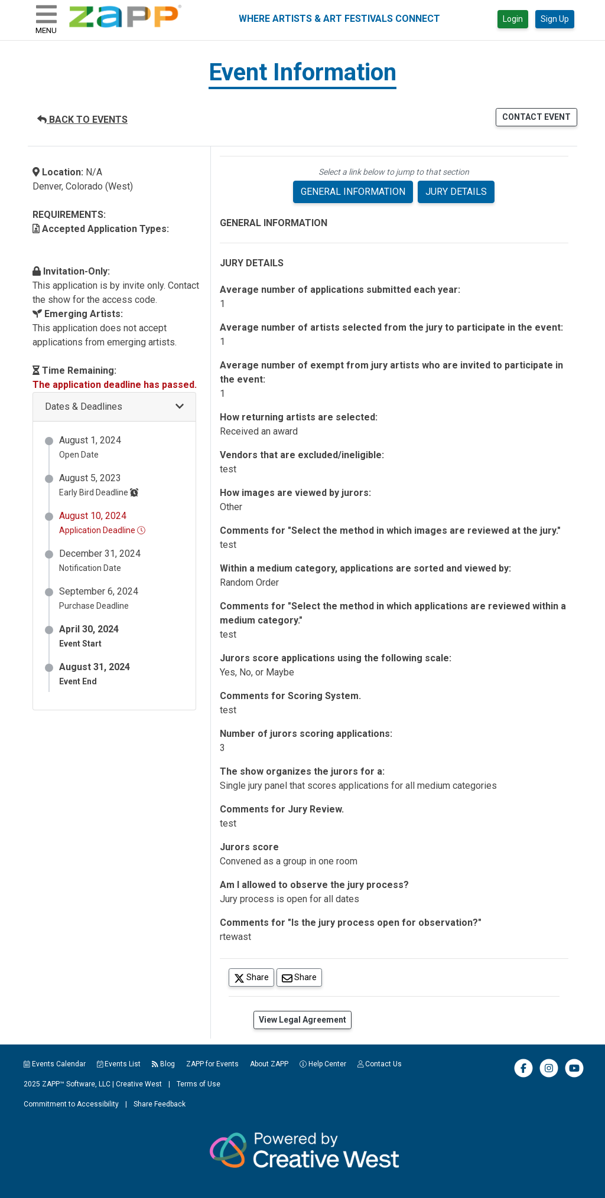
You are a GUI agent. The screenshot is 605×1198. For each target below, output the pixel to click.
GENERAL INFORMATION (353, 191)
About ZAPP (269, 1064)
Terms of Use (198, 1084)
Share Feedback (160, 1104)
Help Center (323, 1064)
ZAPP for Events (212, 1064)
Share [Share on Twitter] (254, 977)
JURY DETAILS (456, 191)
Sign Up (555, 19)
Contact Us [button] (379, 1064)
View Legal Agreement (302, 1019)
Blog (163, 1064)
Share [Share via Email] (302, 977)
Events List (119, 1064)
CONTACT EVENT (536, 117)
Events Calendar (55, 1064)
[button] (114, 407)
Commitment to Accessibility (71, 1104)
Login (513, 19)
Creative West (139, 1084)
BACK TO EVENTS (82, 119)
